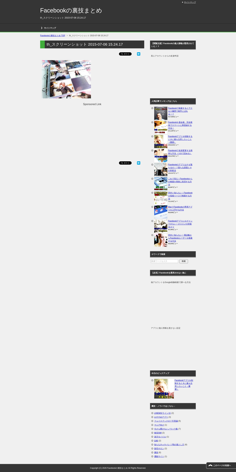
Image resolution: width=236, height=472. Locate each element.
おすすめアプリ (161, 417)
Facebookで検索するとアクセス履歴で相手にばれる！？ (180, 111)
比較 (156, 441)
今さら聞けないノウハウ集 (166, 429)
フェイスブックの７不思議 (166, 421)
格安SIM (158, 433)
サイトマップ (50, 28)
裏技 (156, 452)
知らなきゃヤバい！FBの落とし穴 (169, 444)
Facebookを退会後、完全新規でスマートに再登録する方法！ (180, 125)
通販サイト (159, 456)
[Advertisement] (92, 129)
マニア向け (159, 425)
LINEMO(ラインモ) (162, 413)
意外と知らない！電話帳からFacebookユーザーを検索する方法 (180, 238)
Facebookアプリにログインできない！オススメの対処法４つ (180, 224)
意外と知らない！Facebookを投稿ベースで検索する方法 (180, 196)
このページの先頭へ (222, 465)
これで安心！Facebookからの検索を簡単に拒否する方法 (180, 182)
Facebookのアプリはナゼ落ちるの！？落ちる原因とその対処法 (180, 167)
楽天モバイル (160, 437)
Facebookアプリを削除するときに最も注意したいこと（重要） (180, 139)
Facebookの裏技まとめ (71, 10)
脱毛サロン (159, 448)
